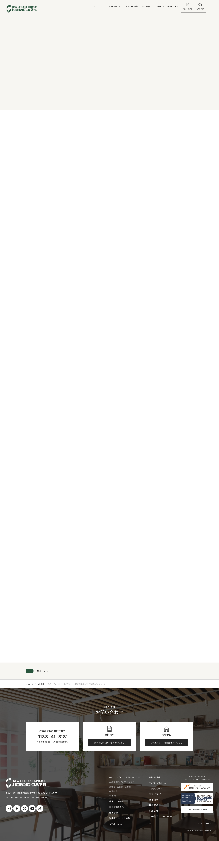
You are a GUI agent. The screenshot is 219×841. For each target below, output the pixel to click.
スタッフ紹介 (155, 794)
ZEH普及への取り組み (160, 816)
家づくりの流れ (116, 806)
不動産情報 (155, 777)
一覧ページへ (37, 671)
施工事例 (113, 812)
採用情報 (153, 805)
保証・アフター (116, 801)
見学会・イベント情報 (119, 818)
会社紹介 (153, 799)
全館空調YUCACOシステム (122, 782)
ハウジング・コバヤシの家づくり (124, 777)
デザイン (113, 796)
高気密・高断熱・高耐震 (120, 786)
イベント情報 (39, 684)
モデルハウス (115, 823)
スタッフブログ (156, 788)
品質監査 (113, 791)
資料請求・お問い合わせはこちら (109, 742)
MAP (53, 793)
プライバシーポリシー (204, 823)
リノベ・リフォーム (158, 782)
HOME (28, 684)
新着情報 (153, 810)
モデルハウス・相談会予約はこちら (166, 742)
